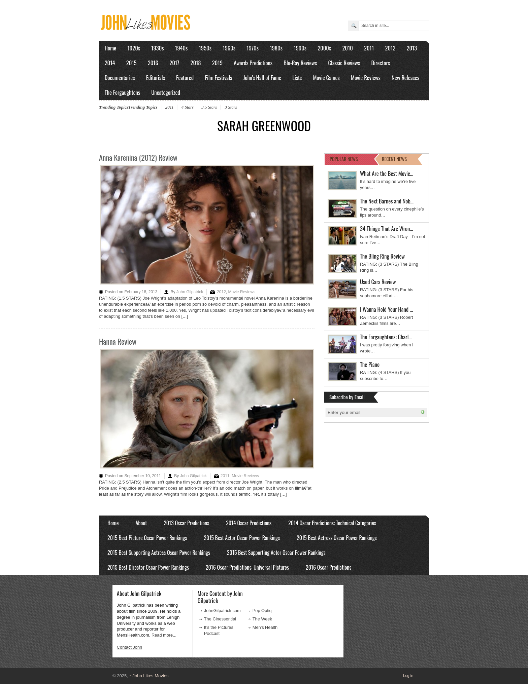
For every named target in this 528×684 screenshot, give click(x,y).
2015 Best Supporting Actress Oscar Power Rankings (158, 552)
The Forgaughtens (122, 92)
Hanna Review (117, 341)
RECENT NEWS (394, 158)
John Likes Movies (148, 675)
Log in (408, 676)
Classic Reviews (344, 63)
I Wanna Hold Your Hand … (386, 309)
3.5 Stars (209, 107)
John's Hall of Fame (262, 77)
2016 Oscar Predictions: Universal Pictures (247, 567)
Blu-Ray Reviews (300, 63)
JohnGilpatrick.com (222, 610)
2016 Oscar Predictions (328, 567)
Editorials (155, 77)
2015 (131, 63)
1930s (157, 48)
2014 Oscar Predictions (248, 523)
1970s (252, 48)
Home (111, 48)
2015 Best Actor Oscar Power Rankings (242, 538)
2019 (217, 63)
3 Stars (231, 107)
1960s (229, 48)
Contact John (129, 647)
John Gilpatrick (189, 292)
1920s (134, 48)
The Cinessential (220, 618)
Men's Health (265, 627)
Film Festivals (218, 77)
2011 (369, 48)
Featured (185, 77)
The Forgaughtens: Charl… (386, 337)
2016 (153, 63)
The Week (262, 618)
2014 (110, 63)
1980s (276, 48)
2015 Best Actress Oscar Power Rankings (337, 538)
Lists (297, 77)
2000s (324, 48)
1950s (205, 48)
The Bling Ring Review (382, 256)
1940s (181, 48)
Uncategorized (165, 92)
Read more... (164, 635)
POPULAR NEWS (344, 158)
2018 (195, 63)
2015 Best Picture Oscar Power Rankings (147, 538)
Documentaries (120, 77)
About (141, 523)
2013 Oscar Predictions (186, 523)
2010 (347, 48)
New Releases (405, 77)
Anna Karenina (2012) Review (138, 157)
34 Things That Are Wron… (386, 228)
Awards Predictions (253, 63)
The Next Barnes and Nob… (387, 201)
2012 (390, 48)
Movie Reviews (366, 77)
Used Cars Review (378, 281)
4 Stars (188, 107)
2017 (174, 63)
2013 (411, 48)
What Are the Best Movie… (386, 173)
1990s (300, 48)
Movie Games (326, 77)
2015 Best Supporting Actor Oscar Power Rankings (276, 552)
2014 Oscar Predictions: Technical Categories (332, 523)
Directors (380, 63)
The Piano (370, 364)
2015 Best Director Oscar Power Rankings (148, 567)
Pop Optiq (262, 610)
